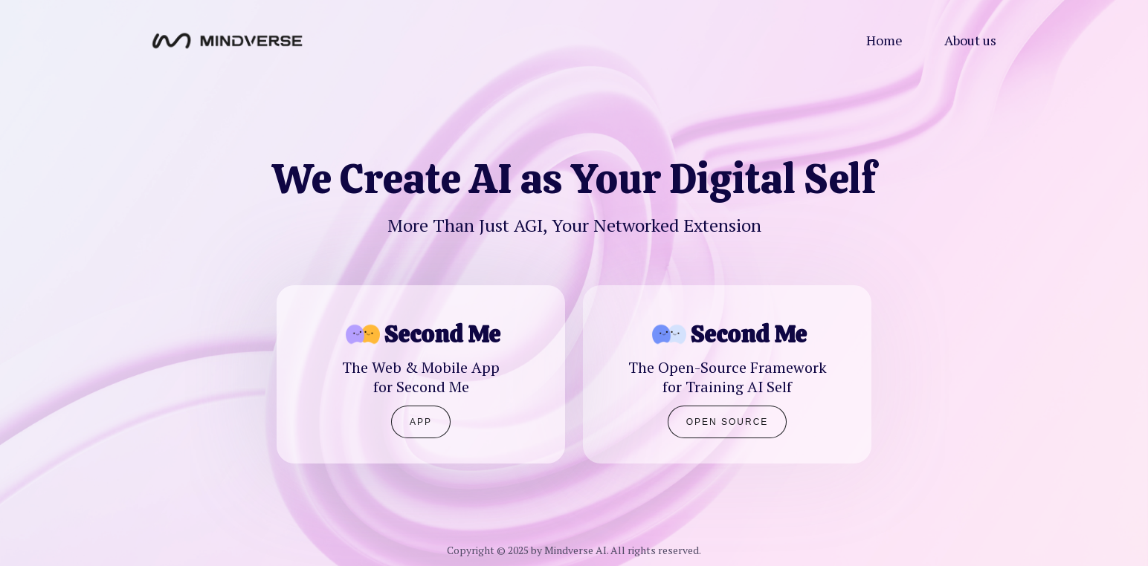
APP (421, 422)
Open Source (727, 422)
